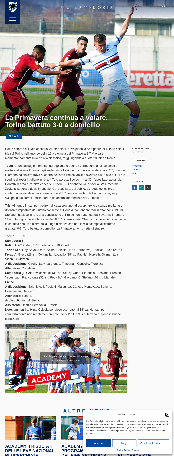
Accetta (98, 443)
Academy (137, 165)
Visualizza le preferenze (153, 443)
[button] (167, 414)
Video (135, 173)
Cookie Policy (123, 450)
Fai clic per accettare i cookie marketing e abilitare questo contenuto (66, 358)
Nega (124, 443)
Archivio (136, 169)
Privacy (135, 450)
